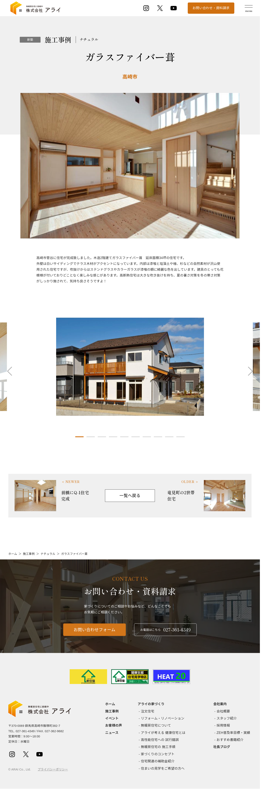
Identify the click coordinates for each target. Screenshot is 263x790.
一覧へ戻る (130, 495)
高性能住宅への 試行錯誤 (160, 740)
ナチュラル (48, 553)
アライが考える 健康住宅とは (163, 732)
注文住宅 (147, 711)
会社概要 (223, 711)
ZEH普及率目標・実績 (233, 732)
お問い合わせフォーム (94, 633)
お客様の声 (113, 725)
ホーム (12, 553)
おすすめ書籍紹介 (230, 740)
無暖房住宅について (156, 725)
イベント (112, 718)
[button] (79, 436)
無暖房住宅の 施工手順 (158, 747)
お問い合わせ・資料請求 (211, 8)
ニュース (112, 732)
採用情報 (223, 725)
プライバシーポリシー (53, 769)
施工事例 (29, 553)
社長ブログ (221, 747)
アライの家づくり (151, 704)
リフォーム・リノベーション (162, 718)
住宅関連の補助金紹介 (158, 761)
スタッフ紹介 (227, 718)
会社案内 (220, 704)
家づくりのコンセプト (158, 754)
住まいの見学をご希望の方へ (163, 768)
